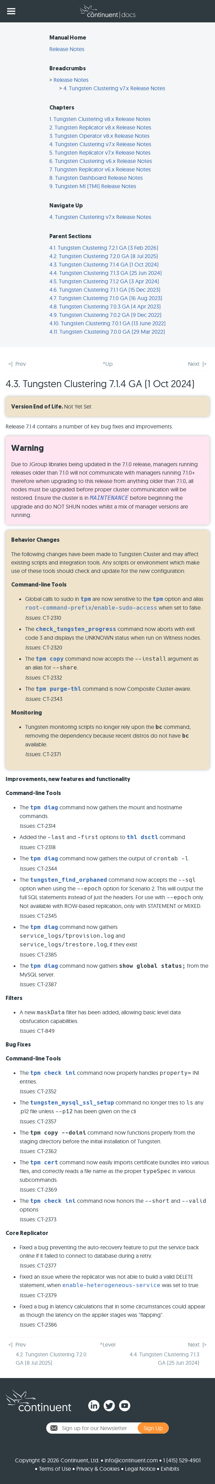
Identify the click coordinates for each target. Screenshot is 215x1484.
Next (194, 363)
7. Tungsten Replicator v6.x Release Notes (100, 169)
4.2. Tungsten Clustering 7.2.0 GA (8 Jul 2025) (103, 256)
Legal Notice (140, 1468)
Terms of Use (55, 1468)
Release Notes (66, 48)
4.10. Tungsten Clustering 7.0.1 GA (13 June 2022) (107, 323)
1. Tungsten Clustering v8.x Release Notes (100, 118)
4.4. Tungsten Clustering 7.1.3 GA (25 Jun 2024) (105, 272)
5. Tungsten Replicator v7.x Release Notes (100, 152)
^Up (108, 363)
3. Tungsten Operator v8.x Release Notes (99, 135)
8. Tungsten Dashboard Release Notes (96, 177)
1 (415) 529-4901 (182, 1460)
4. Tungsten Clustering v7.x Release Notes (114, 88)
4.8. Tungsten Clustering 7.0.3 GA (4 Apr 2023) (105, 306)
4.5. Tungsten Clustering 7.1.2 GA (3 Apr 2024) (104, 281)
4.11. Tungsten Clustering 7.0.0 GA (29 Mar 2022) (107, 331)
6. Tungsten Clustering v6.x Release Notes (100, 160)
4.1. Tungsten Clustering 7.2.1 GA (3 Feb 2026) (103, 247)
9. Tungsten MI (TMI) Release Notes (92, 186)
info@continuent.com (131, 1460)
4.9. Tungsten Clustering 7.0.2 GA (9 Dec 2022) (105, 314)
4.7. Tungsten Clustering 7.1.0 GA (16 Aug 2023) (105, 297)
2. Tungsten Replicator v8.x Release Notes (100, 127)
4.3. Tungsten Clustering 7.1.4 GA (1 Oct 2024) (104, 264)
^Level (107, 1344)
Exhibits (170, 1468)
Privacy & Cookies (98, 1468)
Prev (20, 363)
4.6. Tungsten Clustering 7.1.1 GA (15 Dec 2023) (104, 289)
